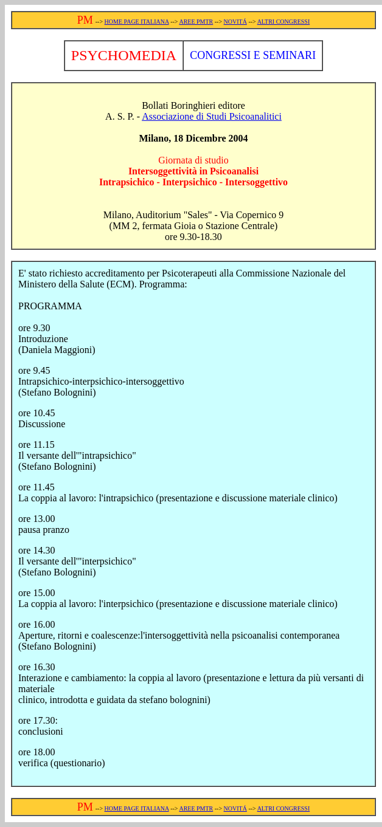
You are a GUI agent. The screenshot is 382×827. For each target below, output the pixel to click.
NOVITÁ (235, 21)
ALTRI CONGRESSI (283, 21)
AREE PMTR (196, 21)
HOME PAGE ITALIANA (137, 21)
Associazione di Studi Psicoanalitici (212, 116)
